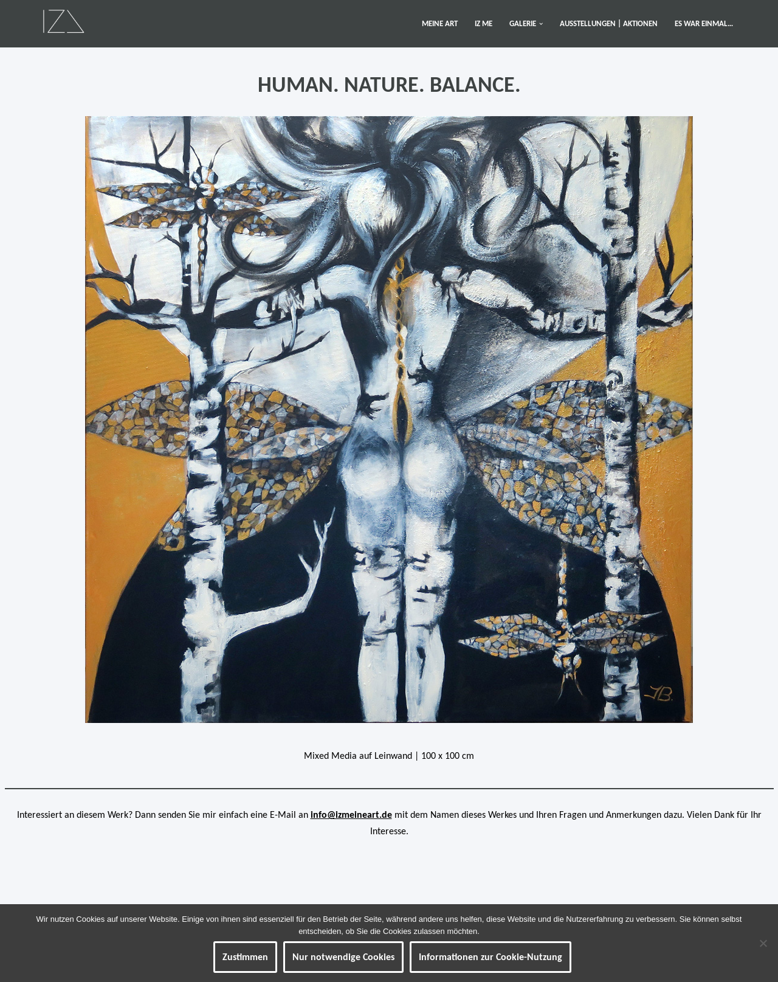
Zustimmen (245, 957)
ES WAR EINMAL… (704, 23)
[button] (541, 24)
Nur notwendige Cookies (343, 957)
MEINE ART (440, 23)
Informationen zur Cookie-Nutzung (490, 957)
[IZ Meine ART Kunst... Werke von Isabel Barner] (63, 20)
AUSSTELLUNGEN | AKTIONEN (609, 23)
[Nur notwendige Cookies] (763, 943)
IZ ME (483, 23)
